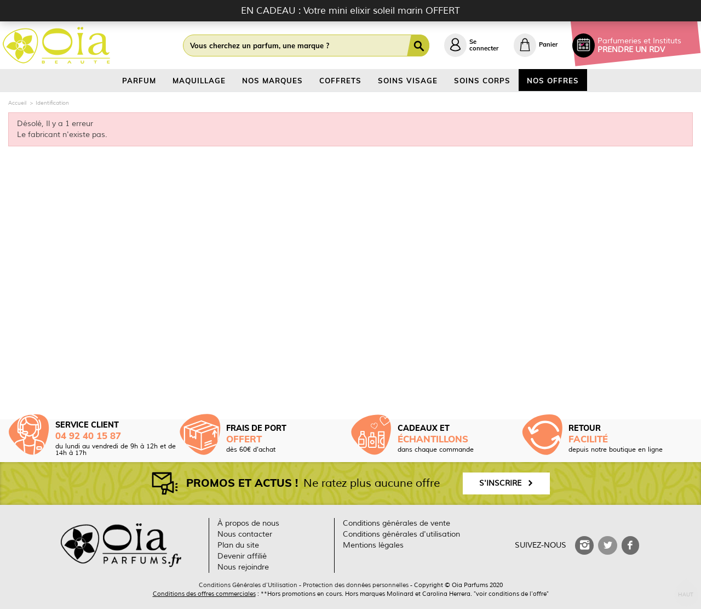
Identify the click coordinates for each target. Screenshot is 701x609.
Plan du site (238, 545)
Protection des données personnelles (356, 585)
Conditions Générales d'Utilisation (248, 585)
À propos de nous (248, 523)
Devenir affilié (242, 556)
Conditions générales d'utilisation (401, 534)
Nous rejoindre (243, 567)
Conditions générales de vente (396, 523)
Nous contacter (244, 534)
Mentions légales (373, 545)
